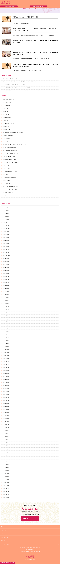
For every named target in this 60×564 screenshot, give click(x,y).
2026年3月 (5, 213)
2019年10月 (5, 400)
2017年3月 (5, 482)
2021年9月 (5, 340)
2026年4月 (5, 210)
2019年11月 (5, 397)
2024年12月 (5, 249)
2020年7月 (5, 376)
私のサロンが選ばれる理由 (8, 177)
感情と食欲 (5, 114)
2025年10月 (5, 228)
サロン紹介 (4, 530)
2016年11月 (5, 491)
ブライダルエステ (6, 105)
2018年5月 (5, 443)
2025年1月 (5, 246)
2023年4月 (5, 297)
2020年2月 (5, 391)
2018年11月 (5, 427)
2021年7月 (5, 346)
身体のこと (5, 168)
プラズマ (4, 108)
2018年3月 (5, 449)
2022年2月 (5, 328)
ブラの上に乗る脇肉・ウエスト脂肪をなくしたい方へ (14, 79)
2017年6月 (5, 473)
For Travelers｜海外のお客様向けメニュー (12, 132)
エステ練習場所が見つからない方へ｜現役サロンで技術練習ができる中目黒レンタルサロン (22, 91)
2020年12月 (5, 361)
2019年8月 (5, 406)
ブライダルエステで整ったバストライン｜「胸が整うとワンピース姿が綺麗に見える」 (21, 82)
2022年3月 (5, 325)
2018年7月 (5, 436)
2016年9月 (5, 497)
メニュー (3, 533)
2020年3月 (5, 388)
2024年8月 (5, 261)
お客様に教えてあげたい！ (8, 159)
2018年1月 (5, 452)
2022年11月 (5, 310)
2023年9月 (5, 285)
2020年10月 (5, 367)
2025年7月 (5, 234)
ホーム (3, 526)
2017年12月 (5, 455)
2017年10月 (5, 461)
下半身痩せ (5, 126)
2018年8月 (5, 434)
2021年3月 (5, 352)
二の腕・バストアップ (8, 156)
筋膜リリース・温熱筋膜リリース (10, 186)
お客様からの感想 (6, 180)
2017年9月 (5, 464)
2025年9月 (5, 231)
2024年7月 (5, 264)
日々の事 (4, 196)
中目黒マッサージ (6, 138)
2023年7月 (5, 291)
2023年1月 (5, 303)
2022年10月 (5, 313)
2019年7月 (5, 409)
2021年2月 (5, 355)
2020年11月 (5, 364)
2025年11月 (5, 225)
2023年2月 (5, 301)
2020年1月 (5, 394)
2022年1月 (5, 331)
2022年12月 (5, 306)
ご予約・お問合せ (6, 544)
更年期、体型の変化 (7, 117)
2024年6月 (5, 267)
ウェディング (5, 183)
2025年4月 (5, 240)
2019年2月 (5, 418)
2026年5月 (5, 207)
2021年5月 (5, 349)
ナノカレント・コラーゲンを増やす (10, 162)
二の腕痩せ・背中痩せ (7, 135)
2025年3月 (5, 243)
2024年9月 (5, 258)
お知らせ (4, 199)
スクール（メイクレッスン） (9, 189)
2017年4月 (5, 479)
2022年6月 (5, 316)
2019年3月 (5, 415)
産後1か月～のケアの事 (7, 123)
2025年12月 (5, 222)
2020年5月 (5, 382)
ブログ (3, 540)
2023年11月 (5, 279)
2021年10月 (5, 337)
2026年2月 (5, 216)
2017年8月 (5, 467)
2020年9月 (5, 370)
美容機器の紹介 (5, 537)
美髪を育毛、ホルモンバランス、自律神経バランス (13, 144)
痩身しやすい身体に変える (8, 147)
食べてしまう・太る (7, 102)
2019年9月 (5, 403)
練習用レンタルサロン (7, 99)
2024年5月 (5, 270)
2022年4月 (5, 322)
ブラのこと (5, 165)
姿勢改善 (4, 120)
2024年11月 (5, 252)
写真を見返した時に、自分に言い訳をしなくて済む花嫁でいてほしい (17, 85)
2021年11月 (5, 334)
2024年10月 (5, 255)
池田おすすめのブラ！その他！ (9, 153)
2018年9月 (5, 431)
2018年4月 (5, 446)
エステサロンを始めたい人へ (9, 171)
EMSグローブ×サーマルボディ (9, 150)
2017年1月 (5, 485)
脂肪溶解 (4, 111)
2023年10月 (5, 282)
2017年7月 (5, 470)
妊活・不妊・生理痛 (7, 193)
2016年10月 (5, 494)
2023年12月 (5, 276)
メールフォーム (32, 518)
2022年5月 (5, 319)
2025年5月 (5, 237)
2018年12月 (5, 424)
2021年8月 (5, 343)
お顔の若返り (5, 129)
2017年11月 (5, 458)
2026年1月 (5, 219)
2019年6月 (5, 412)
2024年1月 (5, 273)
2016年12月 (5, 488)
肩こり (4, 141)
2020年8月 (5, 373)
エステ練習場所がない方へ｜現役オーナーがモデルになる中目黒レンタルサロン (19, 88)
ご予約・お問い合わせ (7, 563)
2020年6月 (5, 379)
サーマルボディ (6, 174)
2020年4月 (5, 385)
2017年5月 (5, 476)
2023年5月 (5, 294)
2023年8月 (5, 288)
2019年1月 (5, 421)
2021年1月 (5, 358)
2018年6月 (5, 440)
